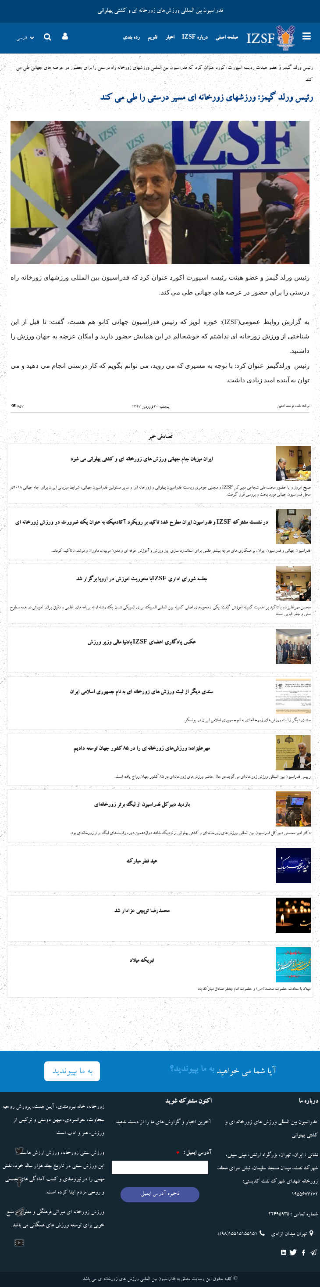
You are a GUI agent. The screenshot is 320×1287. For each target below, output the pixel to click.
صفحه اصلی (226, 38)
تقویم (152, 38)
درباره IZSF (194, 38)
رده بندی (131, 38)
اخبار (169, 38)
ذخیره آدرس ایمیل (160, 1194)
